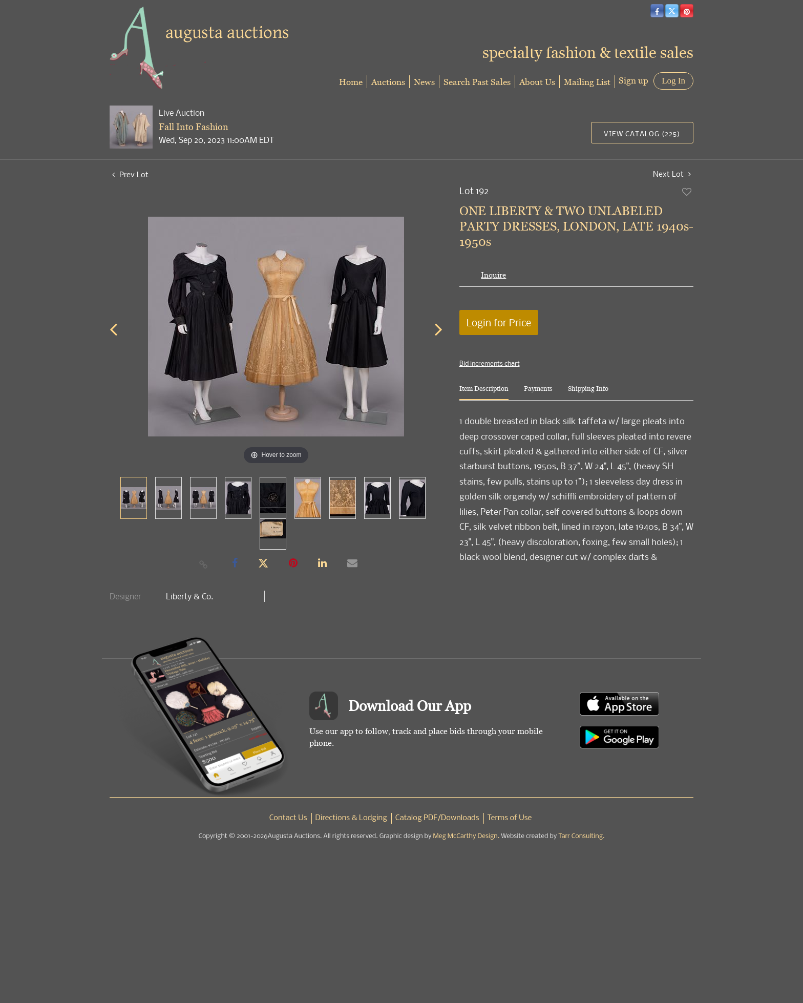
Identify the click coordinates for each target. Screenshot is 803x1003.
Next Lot (672, 174)
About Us (537, 82)
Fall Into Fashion (193, 126)
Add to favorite (687, 191)
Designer (125, 596)
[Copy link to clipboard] (204, 564)
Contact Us (288, 818)
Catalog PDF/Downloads (437, 818)
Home (351, 82)
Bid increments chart (489, 363)
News (424, 82)
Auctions (388, 82)
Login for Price (499, 322)
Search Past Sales (477, 82)
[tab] (484, 393)
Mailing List (587, 82)
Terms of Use (510, 818)
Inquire (493, 274)
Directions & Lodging (351, 818)
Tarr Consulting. (581, 836)
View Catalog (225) (642, 133)
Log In (673, 81)
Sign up (633, 80)
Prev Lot (130, 174)
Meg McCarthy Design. (466, 836)
